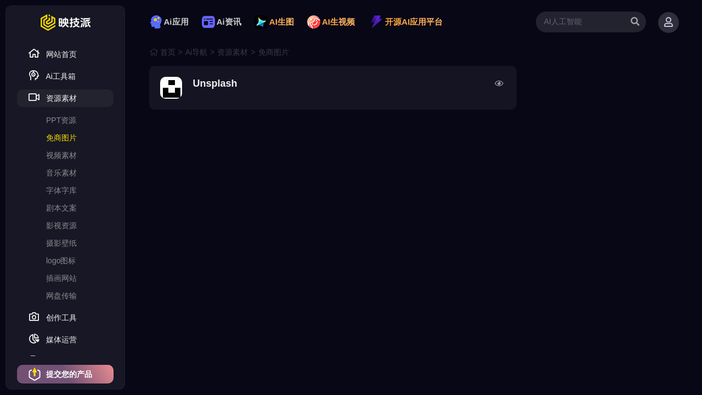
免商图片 (61, 137)
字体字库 (61, 190)
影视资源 (61, 225)
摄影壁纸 (61, 243)
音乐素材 (61, 172)
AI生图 (274, 21)
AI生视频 (331, 21)
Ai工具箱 (52, 75)
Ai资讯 (221, 21)
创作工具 (52, 317)
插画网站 (61, 278)
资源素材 (52, 97)
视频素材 (61, 155)
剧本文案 (61, 208)
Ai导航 (196, 52)
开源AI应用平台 (406, 21)
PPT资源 (61, 120)
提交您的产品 (60, 374)
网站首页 (52, 53)
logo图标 (61, 260)
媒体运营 (52, 339)
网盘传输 (61, 295)
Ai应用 (169, 21)
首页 (168, 52)
